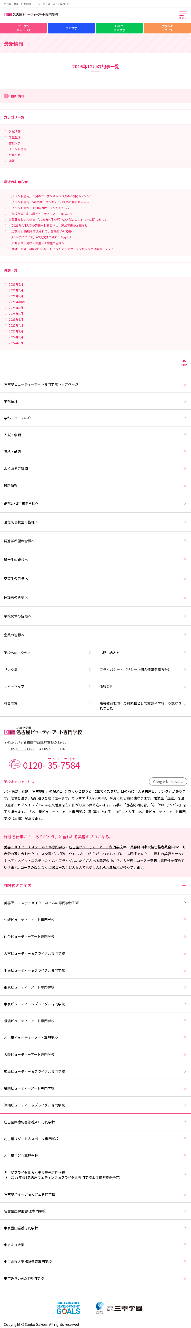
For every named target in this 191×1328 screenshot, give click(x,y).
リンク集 (48, 669)
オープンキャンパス (23, 28)
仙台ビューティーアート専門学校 (95, 936)
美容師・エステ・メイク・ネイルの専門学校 (95, 902)
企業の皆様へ (95, 634)
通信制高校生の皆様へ (95, 522)
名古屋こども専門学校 (95, 1155)
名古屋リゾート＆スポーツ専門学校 (95, 1138)
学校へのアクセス (167, 28)
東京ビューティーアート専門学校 (95, 987)
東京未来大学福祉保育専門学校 (95, 1261)
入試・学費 (95, 434)
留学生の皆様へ (95, 559)
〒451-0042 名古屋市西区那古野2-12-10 (35, 742)
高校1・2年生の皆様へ (95, 503)
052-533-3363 (22, 748)
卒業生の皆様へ (95, 578)
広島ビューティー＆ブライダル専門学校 (95, 1071)
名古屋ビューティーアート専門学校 (96, 846)
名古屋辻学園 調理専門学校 (95, 1211)
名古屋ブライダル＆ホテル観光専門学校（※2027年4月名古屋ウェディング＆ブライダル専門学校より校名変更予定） (95, 1175)
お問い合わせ (143, 652)
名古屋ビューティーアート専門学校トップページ (95, 384)
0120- (51, 763)
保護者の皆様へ (95, 597)
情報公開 (143, 686)
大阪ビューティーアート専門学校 (95, 1054)
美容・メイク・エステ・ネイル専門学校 (34, 846)
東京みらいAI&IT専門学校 (95, 1278)
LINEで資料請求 (119, 28)
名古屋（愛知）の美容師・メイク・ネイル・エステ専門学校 (37, 4)
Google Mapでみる (168, 781)
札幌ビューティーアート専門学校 (95, 919)
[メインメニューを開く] (183, 15)
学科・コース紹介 (95, 417)
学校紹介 (95, 401)
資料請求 (71, 28)
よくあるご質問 (95, 468)
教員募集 (48, 703)
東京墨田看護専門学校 (95, 1227)
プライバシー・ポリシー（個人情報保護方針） (143, 669)
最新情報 (95, 485)
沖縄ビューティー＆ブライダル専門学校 (95, 1105)
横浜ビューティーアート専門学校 (95, 1020)
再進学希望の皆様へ (95, 540)
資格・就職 (95, 451)
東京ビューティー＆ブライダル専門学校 (95, 1003)
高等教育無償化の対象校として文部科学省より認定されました (143, 706)
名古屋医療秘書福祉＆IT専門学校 (95, 1121)
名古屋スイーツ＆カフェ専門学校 (95, 1194)
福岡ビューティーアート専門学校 (95, 1088)
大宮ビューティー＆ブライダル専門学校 (95, 953)
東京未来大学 (95, 1244)
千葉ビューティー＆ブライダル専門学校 (95, 970)
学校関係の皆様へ (95, 616)
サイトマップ (48, 686)
